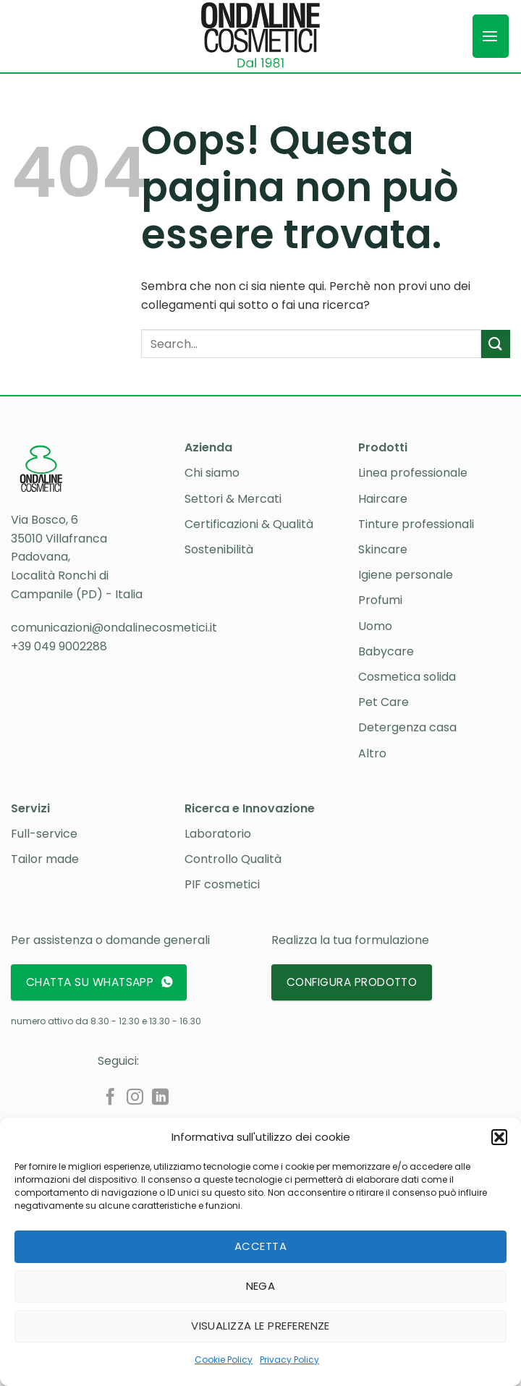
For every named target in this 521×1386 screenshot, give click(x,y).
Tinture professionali (416, 524)
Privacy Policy (289, 1359)
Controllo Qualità (233, 859)
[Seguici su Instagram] (135, 1098)
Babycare (386, 651)
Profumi (380, 600)
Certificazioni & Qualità (249, 524)
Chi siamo (212, 472)
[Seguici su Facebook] (110, 1098)
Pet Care (383, 702)
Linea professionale (412, 472)
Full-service (44, 833)
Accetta (260, 1246)
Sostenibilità (219, 549)
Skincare (382, 549)
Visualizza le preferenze (260, 1325)
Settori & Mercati (233, 498)
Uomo (375, 626)
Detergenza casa (407, 727)
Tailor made (45, 859)
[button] (499, 1137)
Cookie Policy (224, 1359)
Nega (261, 1285)
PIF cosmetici (222, 884)
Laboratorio (218, 833)
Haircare (382, 498)
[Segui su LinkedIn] (160, 1098)
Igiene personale (405, 574)
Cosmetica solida (407, 676)
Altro (372, 753)
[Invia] (495, 344)
